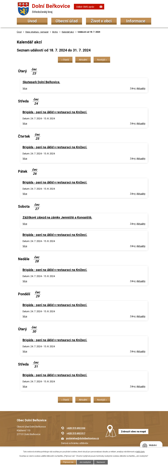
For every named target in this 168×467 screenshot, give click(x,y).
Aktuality (140, 88)
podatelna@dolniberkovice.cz (82, 438)
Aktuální (83, 59)
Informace (135, 21)
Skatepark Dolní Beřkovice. (41, 82)
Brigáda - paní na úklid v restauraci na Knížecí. (55, 112)
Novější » (102, 59)
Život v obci (101, 21)
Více (25, 88)
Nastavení (101, 462)
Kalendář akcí (68, 32)
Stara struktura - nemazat (36, 32)
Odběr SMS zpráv (85, 6)
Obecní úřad (67, 21)
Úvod (32, 21)
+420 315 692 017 (76, 433)
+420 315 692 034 (76, 428)
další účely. (140, 452)
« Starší (65, 59)
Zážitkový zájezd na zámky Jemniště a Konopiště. (57, 217)
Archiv (55, 32)
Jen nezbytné (85, 462)
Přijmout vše (68, 462)
